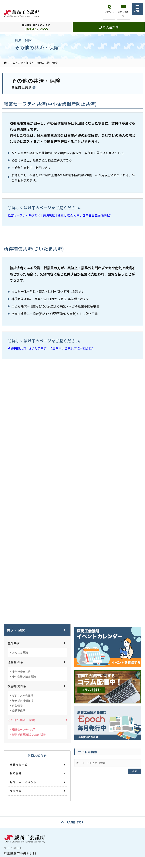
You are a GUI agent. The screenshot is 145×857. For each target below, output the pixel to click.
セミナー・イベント (23, 782)
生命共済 (14, 643)
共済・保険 (16, 630)
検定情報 (16, 791)
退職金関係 (15, 662)
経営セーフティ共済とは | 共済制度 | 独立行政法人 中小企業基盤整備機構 (59, 215)
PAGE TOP (75, 822)
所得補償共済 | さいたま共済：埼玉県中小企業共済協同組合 (50, 348)
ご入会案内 (109, 23)
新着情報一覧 (19, 764)
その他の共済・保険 (21, 720)
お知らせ (16, 773)
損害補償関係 (17, 686)
